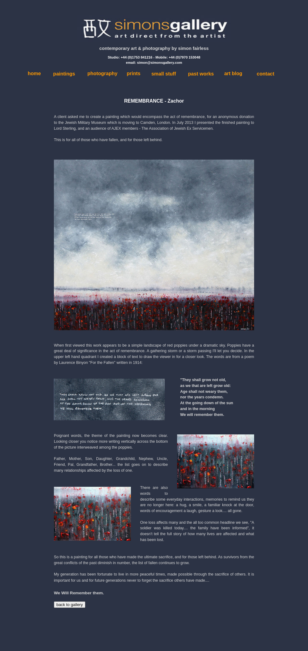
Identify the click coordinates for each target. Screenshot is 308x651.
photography (102, 73)
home (34, 73)
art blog (233, 73)
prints (133, 73)
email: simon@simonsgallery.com (154, 62)
